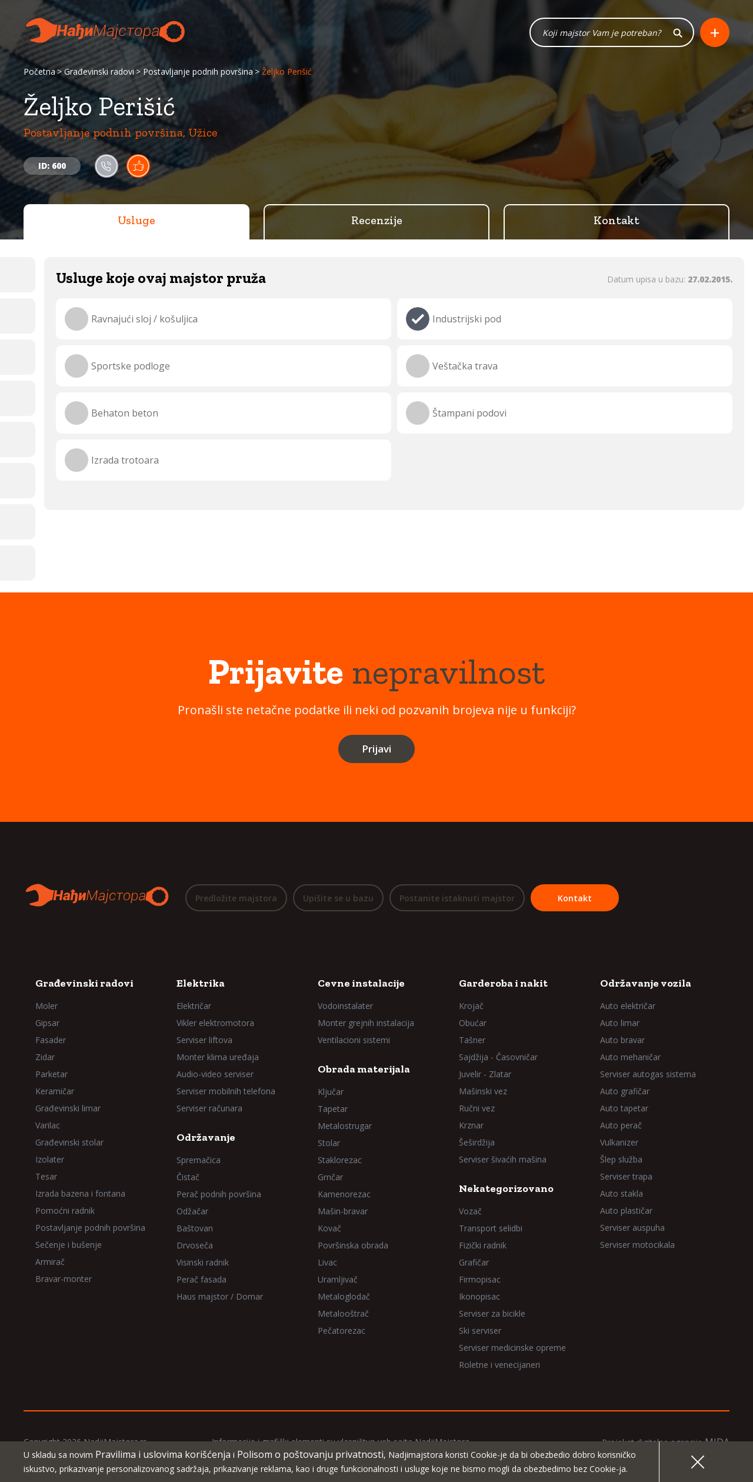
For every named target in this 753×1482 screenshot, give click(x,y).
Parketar (51, 1074)
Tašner (472, 1039)
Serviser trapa (626, 1176)
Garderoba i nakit (503, 983)
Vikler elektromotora (215, 1022)
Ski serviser (480, 1330)
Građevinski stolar (69, 1142)
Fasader (50, 1039)
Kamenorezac (344, 1194)
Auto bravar (622, 1039)
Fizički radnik (483, 1245)
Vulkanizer (619, 1142)
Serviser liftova (204, 1039)
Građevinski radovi (99, 72)
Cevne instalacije (361, 983)
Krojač (471, 1005)
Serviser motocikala (637, 1244)
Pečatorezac (341, 1330)
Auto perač (621, 1125)
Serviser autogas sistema (648, 1074)
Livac (327, 1262)
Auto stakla (621, 1193)
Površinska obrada (353, 1245)
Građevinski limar (68, 1108)
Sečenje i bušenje (68, 1244)
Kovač (329, 1228)
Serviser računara (209, 1108)
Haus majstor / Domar (219, 1296)
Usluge (136, 221)
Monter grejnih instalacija (366, 1022)
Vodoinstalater (345, 1005)
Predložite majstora (236, 898)
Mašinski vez (483, 1091)
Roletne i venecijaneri (499, 1364)
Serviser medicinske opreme (512, 1347)
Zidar (45, 1057)
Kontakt (616, 221)
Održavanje (205, 1137)
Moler (46, 1005)
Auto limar (619, 1022)
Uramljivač (338, 1279)
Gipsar (47, 1022)
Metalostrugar (345, 1125)
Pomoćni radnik (65, 1210)
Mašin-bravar (343, 1211)
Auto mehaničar (630, 1057)
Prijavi (376, 749)
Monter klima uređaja (217, 1057)
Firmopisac (480, 1279)
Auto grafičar (624, 1091)
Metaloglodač (344, 1296)
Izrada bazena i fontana (80, 1193)
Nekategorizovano (506, 1188)
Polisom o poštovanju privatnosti (310, 1454)
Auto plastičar (626, 1210)
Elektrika (200, 983)
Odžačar (192, 1211)
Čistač (187, 1177)
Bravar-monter (63, 1278)
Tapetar (333, 1108)
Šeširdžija (477, 1142)
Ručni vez (477, 1108)
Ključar (331, 1091)
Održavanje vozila (645, 983)
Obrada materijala (364, 1069)
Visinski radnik (202, 1262)
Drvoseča (194, 1245)
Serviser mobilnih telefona (225, 1091)
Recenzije (376, 221)
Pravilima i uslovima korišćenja (163, 1454)
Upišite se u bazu (338, 898)
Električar (193, 1005)
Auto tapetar (624, 1108)
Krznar (471, 1125)
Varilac (47, 1125)
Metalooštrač (343, 1313)
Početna (39, 72)
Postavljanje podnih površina (198, 72)
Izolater (49, 1159)
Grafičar (474, 1262)
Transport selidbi (490, 1228)
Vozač (470, 1211)
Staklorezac (340, 1159)
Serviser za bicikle (492, 1313)
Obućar (473, 1022)
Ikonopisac (479, 1296)
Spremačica (198, 1159)
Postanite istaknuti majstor (457, 898)
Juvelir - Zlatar (485, 1074)
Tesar (46, 1176)
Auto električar (627, 1005)
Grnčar (330, 1177)
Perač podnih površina (218, 1194)
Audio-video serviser (215, 1074)
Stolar (329, 1142)
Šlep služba (621, 1159)
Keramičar (54, 1091)
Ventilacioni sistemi (354, 1039)
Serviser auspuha (632, 1227)
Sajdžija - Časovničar (498, 1057)
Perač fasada (201, 1279)
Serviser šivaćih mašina (503, 1159)
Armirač (50, 1261)
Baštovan (194, 1228)
